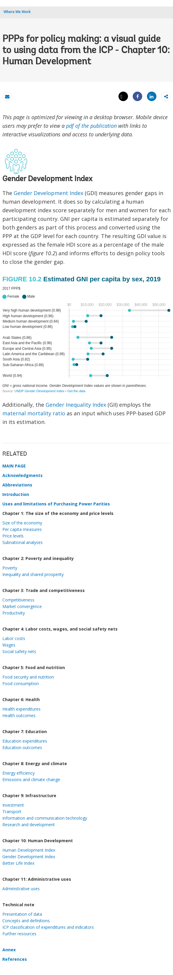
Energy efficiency (18, 773)
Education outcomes (22, 747)
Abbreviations (17, 485)
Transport (11, 811)
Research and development (28, 824)
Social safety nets (19, 651)
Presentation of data (22, 914)
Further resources (19, 933)
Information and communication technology (44, 818)
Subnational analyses (22, 542)
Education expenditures (24, 741)
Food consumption (20, 683)
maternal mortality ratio (33, 413)
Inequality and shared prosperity (33, 574)
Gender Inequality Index (76, 404)
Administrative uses (21, 888)
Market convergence (22, 606)
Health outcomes (19, 715)
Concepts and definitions (26, 920)
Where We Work (17, 11)
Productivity (13, 613)
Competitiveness (18, 600)
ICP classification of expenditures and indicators (48, 927)
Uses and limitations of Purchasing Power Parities (56, 504)
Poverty (9, 568)
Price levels (13, 536)
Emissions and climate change (31, 779)
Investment (13, 805)
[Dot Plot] (86, 334)
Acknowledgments (22, 475)
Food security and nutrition (28, 677)
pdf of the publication (91, 125)
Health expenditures (21, 709)
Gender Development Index (48, 193)
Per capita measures (22, 529)
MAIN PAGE (14, 466)
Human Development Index (28, 850)
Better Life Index (18, 863)
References (14, 959)
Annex (9, 949)
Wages (8, 645)
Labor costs (13, 638)
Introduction (15, 494)
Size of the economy (22, 523)
